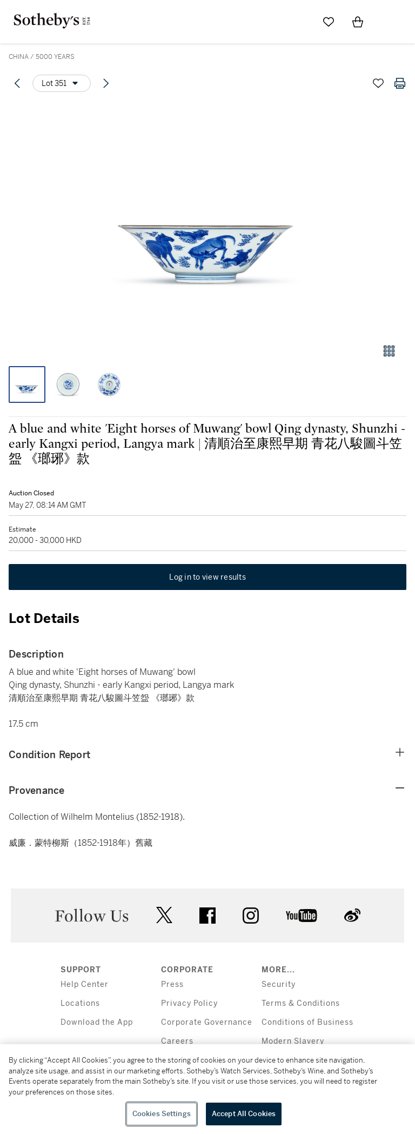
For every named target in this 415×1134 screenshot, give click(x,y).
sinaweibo (352, 915)
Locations (80, 1003)
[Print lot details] (400, 83)
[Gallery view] (389, 351)
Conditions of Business (307, 1022)
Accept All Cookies (244, 1113)
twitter (164, 915)
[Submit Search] (299, 21)
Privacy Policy (189, 1003)
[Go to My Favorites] (328, 21)
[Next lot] (106, 83)
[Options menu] (61, 83)
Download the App (97, 1022)
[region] (207, 1089)
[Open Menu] (386, 22)
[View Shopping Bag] (357, 21)
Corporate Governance (206, 1022)
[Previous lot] (17, 83)
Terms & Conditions (301, 1003)
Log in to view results (207, 577)
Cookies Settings (161, 1113)
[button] (207, 218)
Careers (177, 1041)
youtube (301, 915)
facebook (207, 915)
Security (279, 984)
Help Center (85, 984)
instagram (251, 915)
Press (172, 984)
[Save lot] (378, 83)
